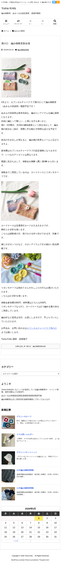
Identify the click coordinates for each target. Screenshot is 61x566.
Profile (5, 2)
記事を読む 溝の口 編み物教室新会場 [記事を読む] (30, 346)
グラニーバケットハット (27, 452)
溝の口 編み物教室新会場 (15, 43)
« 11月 (16, 541)
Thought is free (44, 560)
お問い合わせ (34, 2)
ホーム (6, 31)
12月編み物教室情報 (25, 470)
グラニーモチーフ (24, 416)
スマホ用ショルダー (25, 434)
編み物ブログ (46, 2)
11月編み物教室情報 (25, 488)
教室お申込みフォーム (18, 2)
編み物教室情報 (23, 50)
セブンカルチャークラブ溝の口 (42, 328)
